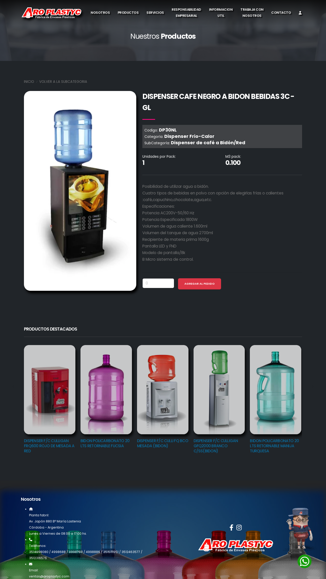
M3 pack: (233, 156)
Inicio (29, 81)
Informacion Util (221, 12)
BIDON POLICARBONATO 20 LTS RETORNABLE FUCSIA (104, 443)
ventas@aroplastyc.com (49, 576)
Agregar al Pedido (199, 284)
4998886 (93, 552)
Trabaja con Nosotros (252, 12)
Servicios (155, 12)
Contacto (281, 12)
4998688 (58, 552)
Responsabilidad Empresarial (186, 12)
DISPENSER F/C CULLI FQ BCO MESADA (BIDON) (162, 443)
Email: (33, 570)
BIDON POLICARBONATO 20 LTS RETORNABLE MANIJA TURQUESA (274, 446)
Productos (128, 12)
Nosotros (100, 12)
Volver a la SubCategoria (63, 81)
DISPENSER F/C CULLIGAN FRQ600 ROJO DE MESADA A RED (49, 446)
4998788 (76, 552)
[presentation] (13, 386)
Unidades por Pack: (159, 156)
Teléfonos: (37, 546)
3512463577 (130, 552)
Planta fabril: (39, 515)
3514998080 (38, 552)
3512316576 (38, 558)
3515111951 (110, 552)
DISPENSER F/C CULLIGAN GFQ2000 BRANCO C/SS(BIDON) (216, 446)
